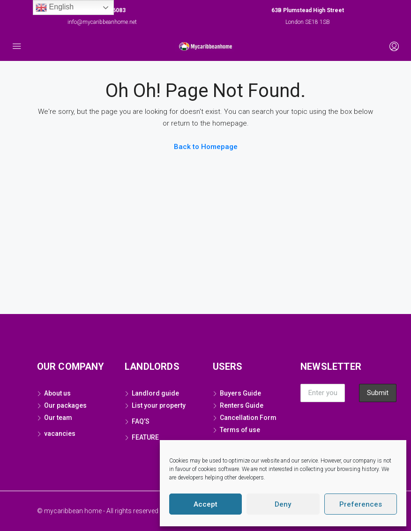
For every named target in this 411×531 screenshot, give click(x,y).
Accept (205, 504)
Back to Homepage (206, 146)
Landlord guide (155, 393)
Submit (378, 393)
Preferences (360, 504)
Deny (283, 504)
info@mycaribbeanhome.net (102, 22)
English (55, 7)
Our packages (65, 405)
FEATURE (145, 437)
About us (57, 393)
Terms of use (240, 430)
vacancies (59, 433)
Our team (59, 417)
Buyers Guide (240, 393)
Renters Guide (241, 405)
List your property (159, 405)
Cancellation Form (248, 417)
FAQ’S (140, 421)
